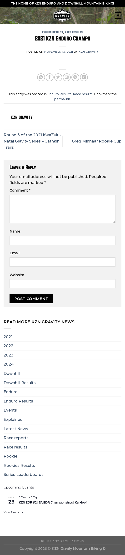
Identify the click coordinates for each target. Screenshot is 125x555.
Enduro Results (52, 32)
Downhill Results (20, 383)
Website (17, 275)
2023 (8, 355)
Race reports (16, 438)
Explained (13, 419)
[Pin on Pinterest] (75, 77)
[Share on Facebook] (50, 77)
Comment (20, 190)
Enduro (11, 392)
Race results (74, 32)
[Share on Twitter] (58, 77)
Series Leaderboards (24, 474)
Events (10, 410)
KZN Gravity (89, 51)
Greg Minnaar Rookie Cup (96, 141)
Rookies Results (19, 465)
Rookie (10, 456)
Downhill (12, 373)
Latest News (16, 429)
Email (14, 253)
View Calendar (13, 512)
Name (15, 231)
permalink (62, 99)
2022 (8, 346)
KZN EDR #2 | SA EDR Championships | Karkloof (53, 502)
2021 (8, 337)
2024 (9, 364)
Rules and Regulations (62, 541)
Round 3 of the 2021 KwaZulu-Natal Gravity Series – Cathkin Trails (32, 141)
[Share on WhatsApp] (41, 77)
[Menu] (6, 15)
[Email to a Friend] (67, 77)
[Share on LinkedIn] (84, 77)
